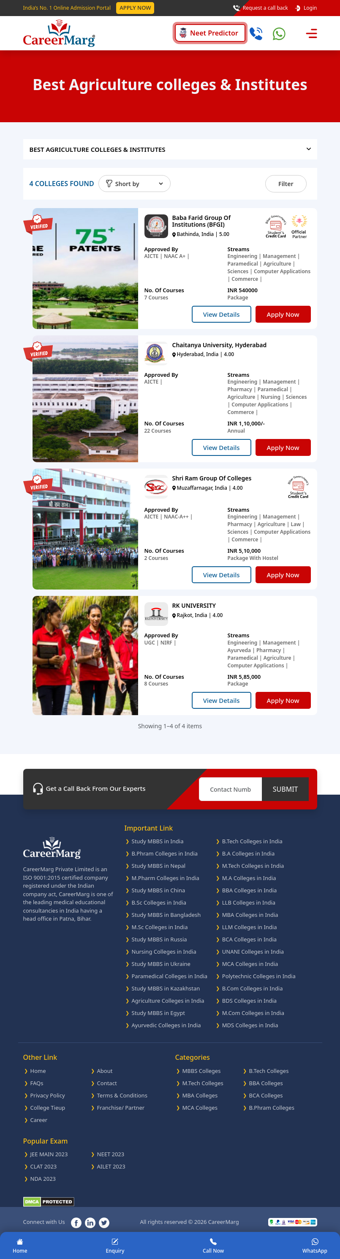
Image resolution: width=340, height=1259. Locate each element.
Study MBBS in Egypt (158, 1013)
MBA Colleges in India (250, 915)
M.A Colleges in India (249, 878)
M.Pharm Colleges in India (165, 878)
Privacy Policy (47, 1095)
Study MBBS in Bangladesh (166, 915)
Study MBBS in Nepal (159, 866)
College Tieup (47, 1107)
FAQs (37, 1083)
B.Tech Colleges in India (252, 841)
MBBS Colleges (201, 1071)
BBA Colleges (266, 1083)
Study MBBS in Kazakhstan (166, 988)
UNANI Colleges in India (253, 951)
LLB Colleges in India (248, 902)
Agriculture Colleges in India (168, 1000)
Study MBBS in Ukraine (161, 964)
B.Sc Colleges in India (159, 902)
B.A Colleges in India (248, 853)
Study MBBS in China (158, 890)
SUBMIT (285, 789)
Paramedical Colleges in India (170, 976)
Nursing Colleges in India (164, 951)
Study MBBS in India (158, 841)
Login (305, 8)
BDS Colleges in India (249, 1000)
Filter (285, 184)
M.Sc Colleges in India (160, 927)
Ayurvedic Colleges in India (166, 1025)
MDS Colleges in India (250, 1025)
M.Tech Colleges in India (253, 866)
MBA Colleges (200, 1095)
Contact (107, 1083)
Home (38, 1071)
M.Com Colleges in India (253, 1013)
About (105, 1071)
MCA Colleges (200, 1107)
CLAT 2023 (43, 1166)
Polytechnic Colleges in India (259, 976)
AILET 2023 (111, 1166)
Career (39, 1120)
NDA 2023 (43, 1178)
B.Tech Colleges (269, 1071)
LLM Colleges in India (249, 927)
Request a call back (260, 8)
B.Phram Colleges (271, 1107)
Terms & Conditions (122, 1095)
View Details (221, 314)
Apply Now (135, 7)
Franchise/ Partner (121, 1107)
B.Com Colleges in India (252, 988)
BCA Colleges (266, 1095)
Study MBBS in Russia (159, 939)
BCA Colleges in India (249, 939)
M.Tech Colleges (202, 1083)
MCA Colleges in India (250, 964)
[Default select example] (139, 183)
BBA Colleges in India (249, 890)
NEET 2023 (111, 1154)
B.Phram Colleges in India (165, 853)
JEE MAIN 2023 (49, 1154)
